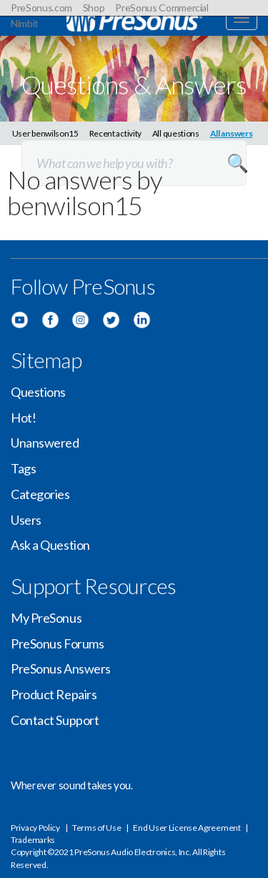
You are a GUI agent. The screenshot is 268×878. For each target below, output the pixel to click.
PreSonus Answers (61, 668)
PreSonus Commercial (161, 7)
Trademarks (33, 839)
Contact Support (55, 720)
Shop (94, 7)
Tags (23, 468)
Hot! (23, 417)
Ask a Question (50, 545)
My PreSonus (46, 618)
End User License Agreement (186, 827)
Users (26, 520)
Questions (38, 392)
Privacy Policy (35, 827)
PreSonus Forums (57, 643)
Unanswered (45, 442)
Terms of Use (96, 827)
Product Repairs (53, 694)
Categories (40, 494)
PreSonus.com (41, 7)
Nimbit (25, 23)
